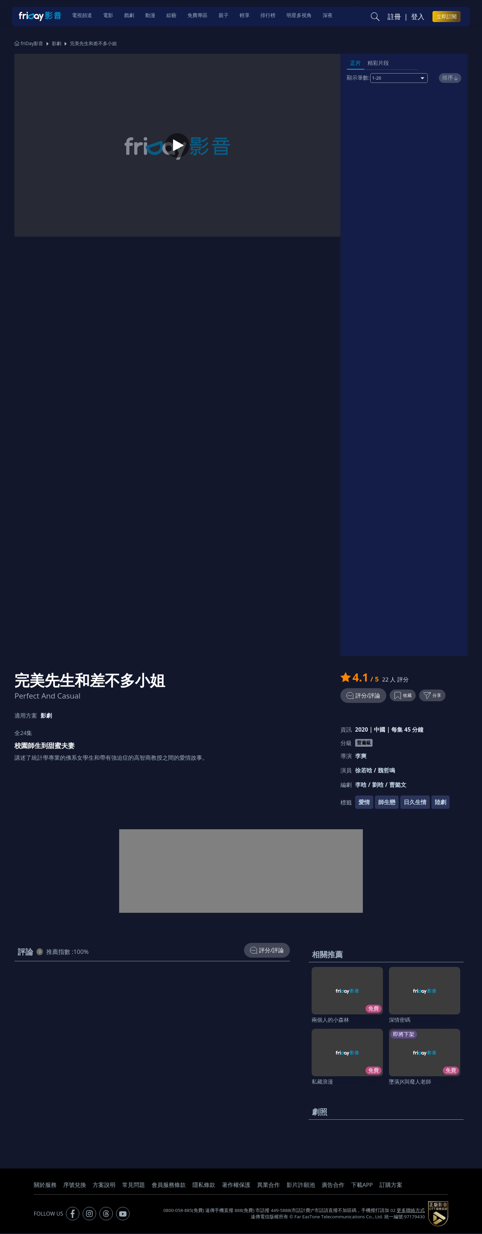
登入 (417, 17)
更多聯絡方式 (411, 1211)
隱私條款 (203, 1186)
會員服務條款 (169, 1186)
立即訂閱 (446, 17)
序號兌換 (74, 1186)
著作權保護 (236, 1186)
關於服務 (45, 1186)
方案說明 (104, 1186)
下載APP (362, 1186)
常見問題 (133, 1186)
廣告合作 (333, 1186)
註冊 (394, 17)
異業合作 (268, 1186)
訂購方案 (391, 1186)
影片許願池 (301, 1186)
